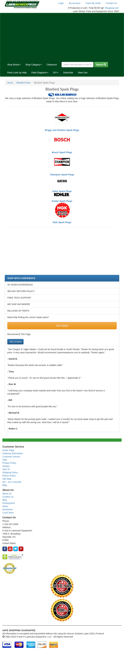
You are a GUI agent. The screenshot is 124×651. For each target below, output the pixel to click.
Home (10, 82)
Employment (8, 503)
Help (4, 459)
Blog (4, 485)
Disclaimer (7, 509)
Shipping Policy (10, 472)
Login (61, 3)
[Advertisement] (62, 37)
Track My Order (93, 3)
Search (101, 64)
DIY (55, 72)
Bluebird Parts (24, 82)
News (5, 506)
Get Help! (62, 325)
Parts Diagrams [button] (39, 72)
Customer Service (11, 456)
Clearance (52, 64)
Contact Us (111, 3)
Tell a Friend (15, 341)
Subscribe (68, 72)
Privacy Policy (9, 463)
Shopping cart (112, 8)
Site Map (6, 479)
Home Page (8, 450)
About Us (7, 493)
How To (6, 469)
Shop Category (33, 64)
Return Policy (9, 475)
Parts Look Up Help (17, 72)
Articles (6, 466)
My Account (74, 3)
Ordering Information (12, 453)
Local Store (8, 512)
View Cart (82, 72)
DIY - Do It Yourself (11, 482)
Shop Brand (14, 64)
